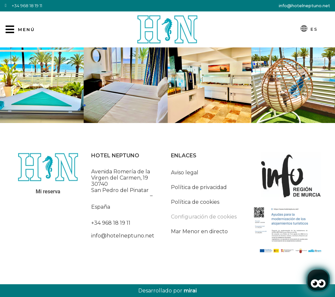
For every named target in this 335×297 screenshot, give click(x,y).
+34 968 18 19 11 (110, 223)
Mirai (190, 291)
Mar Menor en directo (199, 231)
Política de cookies (195, 202)
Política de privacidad (199, 187)
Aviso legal (184, 172)
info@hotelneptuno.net (304, 5)
